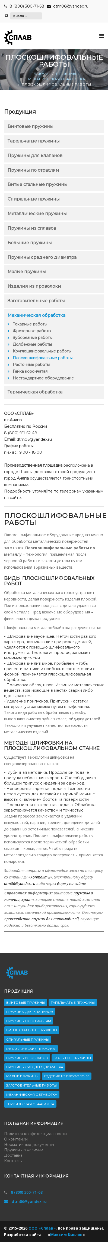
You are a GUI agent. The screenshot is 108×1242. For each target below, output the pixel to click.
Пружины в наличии (23, 1150)
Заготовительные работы (36, 300)
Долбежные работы (32, 344)
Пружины (66, 74)
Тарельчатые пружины (34, 141)
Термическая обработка (35, 392)
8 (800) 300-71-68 (26, 6)
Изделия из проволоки (34, 286)
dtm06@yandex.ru (67, 6)
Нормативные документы (29, 1144)
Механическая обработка (56, 79)
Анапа (20, 16)
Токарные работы (30, 324)
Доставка (13, 1155)
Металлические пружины (37, 213)
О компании (16, 1139)
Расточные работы (31, 364)
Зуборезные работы (32, 337)
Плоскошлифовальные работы (42, 357)
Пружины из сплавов (32, 228)
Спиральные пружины (34, 199)
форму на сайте (71, 883)
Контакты (40, 877)
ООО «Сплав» (42, 1228)
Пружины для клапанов (35, 155)
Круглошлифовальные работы (42, 351)
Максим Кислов (66, 1234)
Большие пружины (30, 242)
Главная (41, 74)
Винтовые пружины (30, 126)
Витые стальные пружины (38, 184)
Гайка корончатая (30, 371)
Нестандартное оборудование (43, 378)
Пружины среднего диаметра (42, 257)
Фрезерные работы (32, 330)
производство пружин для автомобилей (41, 918)
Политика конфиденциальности (35, 1133)
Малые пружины (27, 271)
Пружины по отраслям (33, 170)
